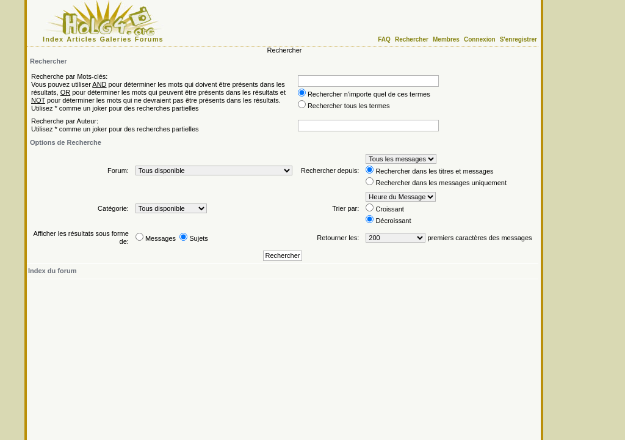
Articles (81, 39)
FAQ (384, 39)
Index (53, 39)
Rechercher (411, 39)
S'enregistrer (518, 39)
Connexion (480, 39)
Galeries (116, 39)
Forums (149, 39)
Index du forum (52, 270)
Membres (446, 39)
